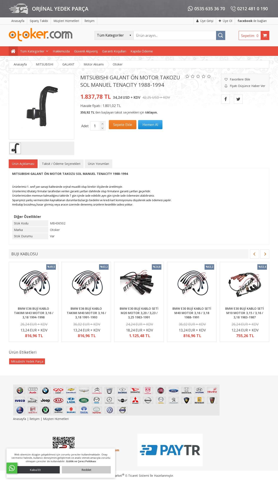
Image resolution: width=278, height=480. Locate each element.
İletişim (34, 419)
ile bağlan (252, 21)
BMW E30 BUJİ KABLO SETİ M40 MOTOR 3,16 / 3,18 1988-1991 (191, 312)
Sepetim (251, 35)
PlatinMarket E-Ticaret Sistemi (126, 475)
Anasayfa (20, 419)
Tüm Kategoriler (32, 51)
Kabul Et (35, 470)
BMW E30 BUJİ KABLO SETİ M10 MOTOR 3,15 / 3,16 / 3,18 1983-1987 (244, 312)
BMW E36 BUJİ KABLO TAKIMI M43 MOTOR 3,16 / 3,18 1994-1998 (33, 312)
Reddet (86, 470)
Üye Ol (225, 21)
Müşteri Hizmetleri (56, 419)
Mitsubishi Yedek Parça (27, 361)
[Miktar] (94, 125)
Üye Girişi (204, 21)
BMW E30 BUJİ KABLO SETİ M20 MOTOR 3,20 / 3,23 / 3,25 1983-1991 (139, 312)
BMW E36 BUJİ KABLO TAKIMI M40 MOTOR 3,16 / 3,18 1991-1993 (86, 312)
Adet (85, 126)
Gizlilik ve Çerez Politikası (81, 461)
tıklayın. (151, 112)
